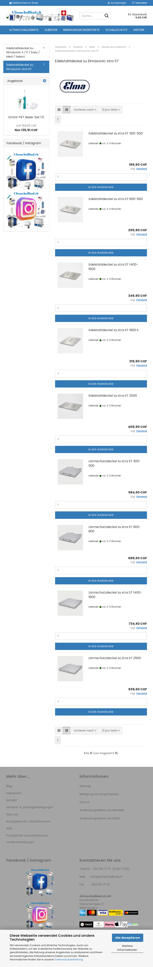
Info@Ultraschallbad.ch (106, 877)
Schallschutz (116, 30)
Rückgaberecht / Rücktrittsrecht (28, 821)
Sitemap (85, 786)
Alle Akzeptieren (127, 938)
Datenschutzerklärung (69, 959)
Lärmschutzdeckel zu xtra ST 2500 (115, 658)
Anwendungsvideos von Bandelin (102, 810)
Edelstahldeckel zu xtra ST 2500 (113, 395)
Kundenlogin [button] (117, 2)
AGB (9, 828)
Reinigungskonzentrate (81, 30)
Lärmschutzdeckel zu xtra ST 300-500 (115, 463)
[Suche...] (106, 16)
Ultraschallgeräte (24, 30)
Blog (9, 786)
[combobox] (85, 110)
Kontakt (11, 800)
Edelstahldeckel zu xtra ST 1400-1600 (113, 266)
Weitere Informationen (127, 948)
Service (84, 802)
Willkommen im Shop (23, 2)
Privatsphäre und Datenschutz (27, 835)
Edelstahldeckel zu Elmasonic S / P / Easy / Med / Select (23, 52)
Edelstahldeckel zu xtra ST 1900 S (114, 330)
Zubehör (51, 30)
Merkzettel (139, 2)
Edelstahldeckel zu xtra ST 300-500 (116, 133)
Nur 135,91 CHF (26, 128)
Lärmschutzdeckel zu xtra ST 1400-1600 (115, 594)
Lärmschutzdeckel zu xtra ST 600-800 (115, 529)
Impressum (14, 793)
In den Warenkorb (101, 187)
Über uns (12, 814)
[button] (59, 110)
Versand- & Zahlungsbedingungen (29, 807)
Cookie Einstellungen (20, 842)
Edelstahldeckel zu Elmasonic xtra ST (19, 67)
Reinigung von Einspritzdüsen (99, 794)
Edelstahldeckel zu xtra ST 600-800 (116, 199)
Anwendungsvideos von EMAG (100, 818)
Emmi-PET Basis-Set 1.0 (26, 117)
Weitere (138, 30)
